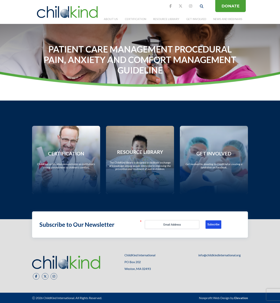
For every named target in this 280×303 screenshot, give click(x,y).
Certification (135, 19)
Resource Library (166, 19)
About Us (111, 19)
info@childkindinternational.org (219, 255)
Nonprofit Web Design (214, 298)
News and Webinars (227, 19)
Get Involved (196, 19)
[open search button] (202, 6)
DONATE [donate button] (230, 6)
